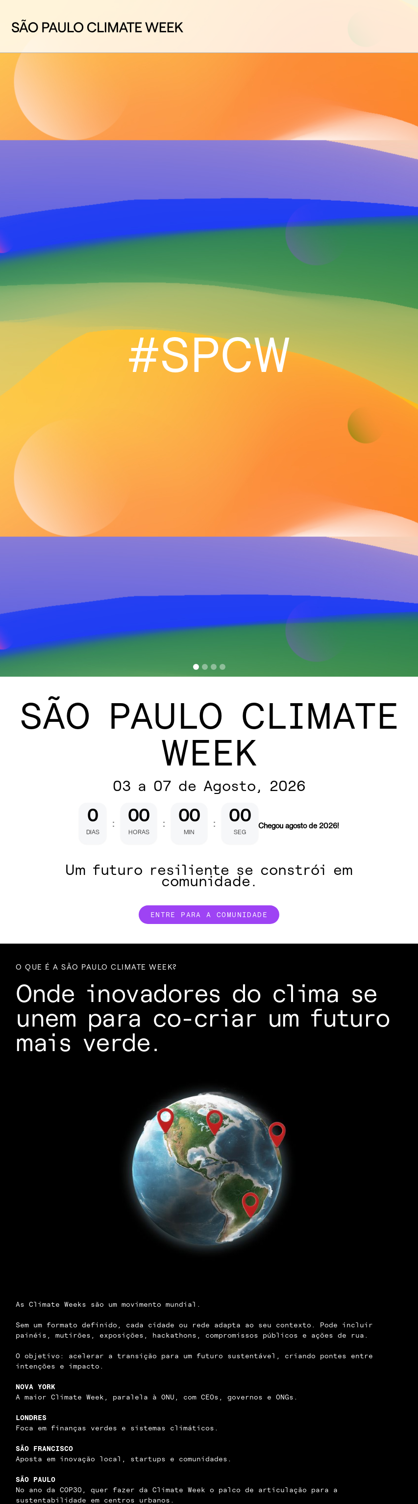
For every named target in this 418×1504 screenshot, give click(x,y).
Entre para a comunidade (209, 914)
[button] (391, 26)
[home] (97, 26)
